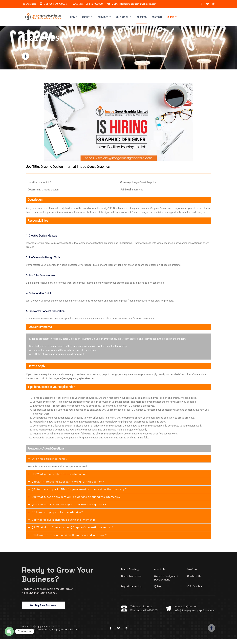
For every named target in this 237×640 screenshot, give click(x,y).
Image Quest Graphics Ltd (65, 630)
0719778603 (150, 611)
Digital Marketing (131, 587)
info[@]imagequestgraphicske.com (137, 3)
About (86, 17)
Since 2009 (28, 627)
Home (73, 17)
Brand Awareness (131, 576)
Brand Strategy (130, 570)
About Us (159, 570)
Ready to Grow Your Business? (59, 575)
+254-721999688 (94, 3)
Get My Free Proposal (43, 606)
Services (103, 17)
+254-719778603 (58, 3)
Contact (156, 17)
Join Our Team (195, 587)
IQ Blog (158, 587)
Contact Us (194, 576)
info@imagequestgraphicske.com (195, 611)
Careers (141, 17)
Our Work (122, 17)
